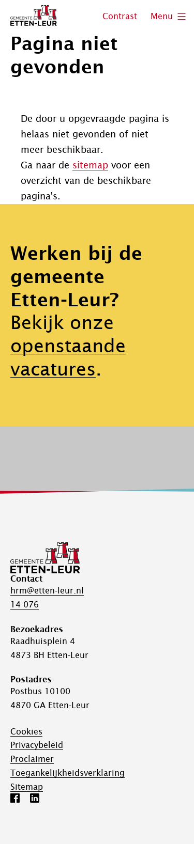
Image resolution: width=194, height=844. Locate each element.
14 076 (24, 604)
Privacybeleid (36, 744)
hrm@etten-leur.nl (47, 590)
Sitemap (26, 786)
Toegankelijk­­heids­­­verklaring (67, 772)
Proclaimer (32, 758)
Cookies (26, 731)
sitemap (90, 165)
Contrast (119, 16)
